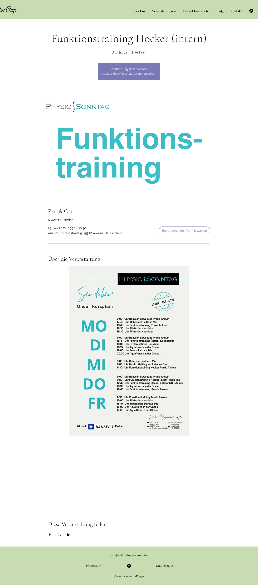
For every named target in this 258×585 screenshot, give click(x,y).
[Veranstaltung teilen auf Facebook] (50, 534)
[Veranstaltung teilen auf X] (59, 534)
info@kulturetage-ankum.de (129, 555)
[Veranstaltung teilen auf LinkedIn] (69, 534)
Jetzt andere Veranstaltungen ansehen (129, 73)
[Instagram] (251, 11)
